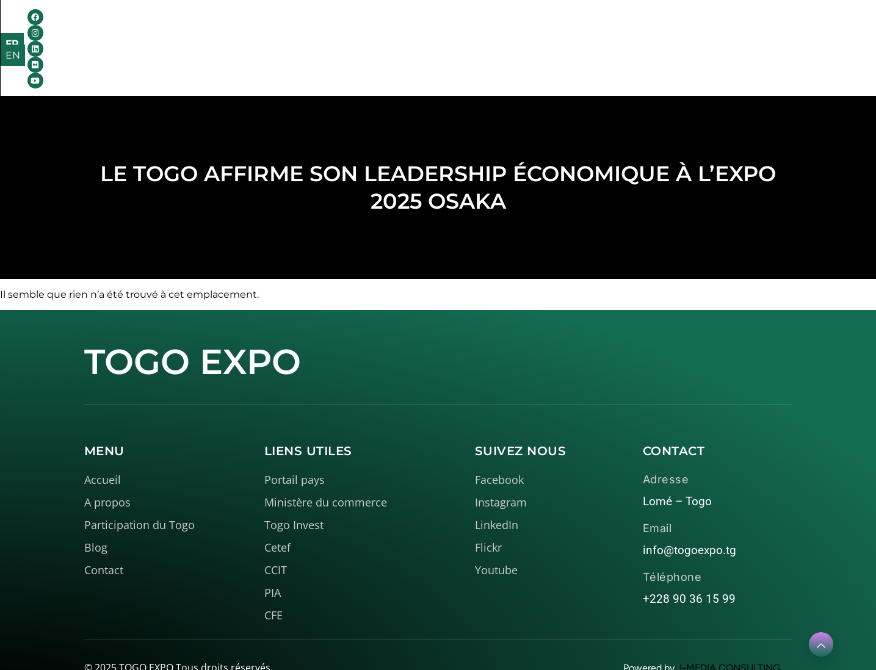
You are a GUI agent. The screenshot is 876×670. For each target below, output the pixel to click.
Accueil (249, 28)
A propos (319, 28)
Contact (619, 28)
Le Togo (400, 28)
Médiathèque (492, 28)
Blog (566, 28)
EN (826, 29)
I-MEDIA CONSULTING (729, 638)
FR (799, 29)
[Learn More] (821, 644)
